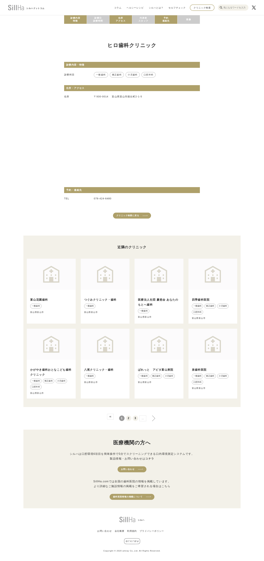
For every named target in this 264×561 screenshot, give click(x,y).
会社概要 (120, 531)
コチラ (149, 458)
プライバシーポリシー (152, 531)
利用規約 (132, 531)
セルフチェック (177, 7)
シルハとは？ (156, 7)
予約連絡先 (166, 19)
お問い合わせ (128, 469)
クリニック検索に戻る (127, 215)
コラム (117, 7)
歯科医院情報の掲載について (128, 497)
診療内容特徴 (75, 19)
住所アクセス (121, 19)
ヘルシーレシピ (135, 7)
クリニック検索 (202, 7)
